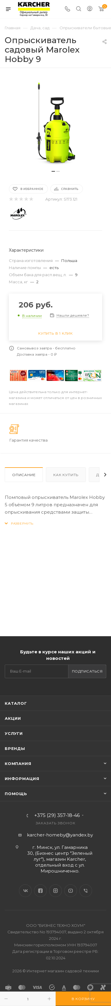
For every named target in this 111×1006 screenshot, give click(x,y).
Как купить (65, 475)
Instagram (55, 890)
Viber (85, 890)
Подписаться (87, 671)
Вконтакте (25, 890)
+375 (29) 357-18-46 (57, 815)
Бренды (15, 748)
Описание (24, 475)
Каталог (16, 703)
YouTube (70, 890)
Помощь (16, 793)
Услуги (14, 733)
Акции (13, 718)
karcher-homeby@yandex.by (60, 835)
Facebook (40, 890)
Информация (22, 778)
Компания (18, 763)
